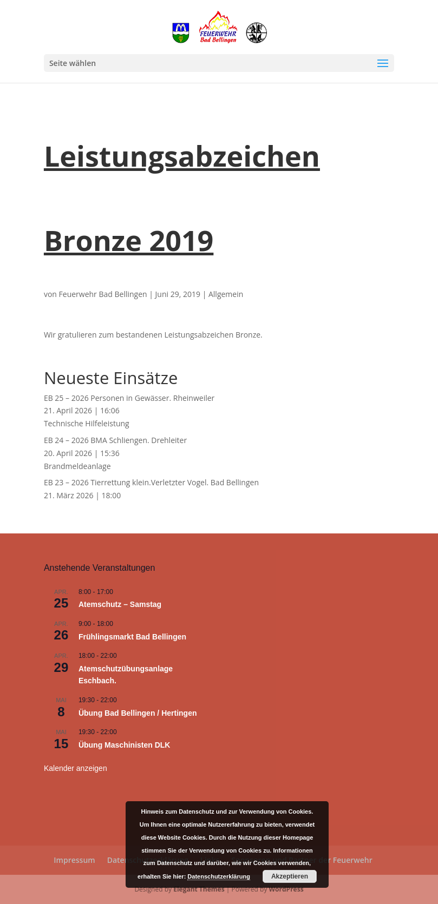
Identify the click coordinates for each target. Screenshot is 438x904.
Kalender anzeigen (75, 768)
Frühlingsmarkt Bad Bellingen (132, 636)
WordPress (286, 889)
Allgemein (225, 294)
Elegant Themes (198, 889)
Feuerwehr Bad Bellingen (103, 294)
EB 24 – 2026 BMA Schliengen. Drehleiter (115, 440)
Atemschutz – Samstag (120, 604)
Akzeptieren (289, 876)
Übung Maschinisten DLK (125, 745)
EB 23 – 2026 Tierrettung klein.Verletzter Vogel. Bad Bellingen (151, 482)
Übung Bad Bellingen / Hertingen (138, 713)
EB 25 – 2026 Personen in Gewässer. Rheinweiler (129, 398)
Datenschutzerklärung (218, 876)
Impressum (74, 860)
